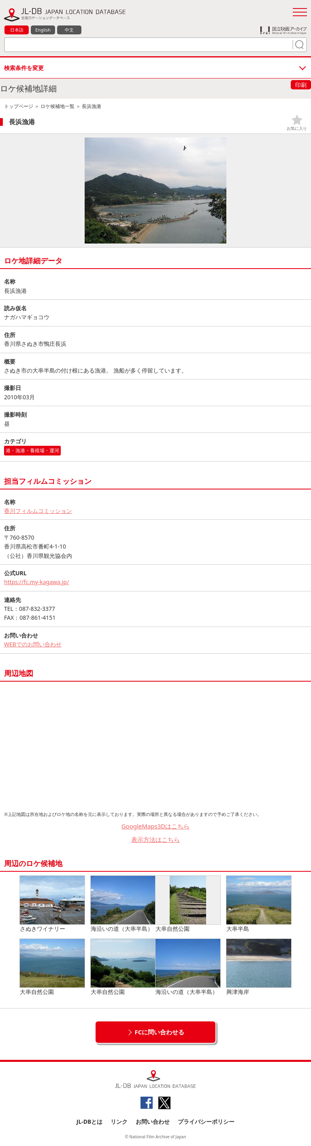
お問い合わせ (153, 1121)
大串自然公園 (188, 904)
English (42, 30)
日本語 (16, 30)
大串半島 (258, 904)
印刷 (301, 85)
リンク (119, 1121)
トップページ (18, 106)
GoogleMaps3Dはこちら (155, 826)
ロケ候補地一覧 (57, 106)
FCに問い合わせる (160, 1032)
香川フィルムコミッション (38, 511)
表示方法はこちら (155, 839)
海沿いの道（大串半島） (123, 904)
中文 (69, 30)
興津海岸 (258, 967)
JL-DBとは (90, 1121)
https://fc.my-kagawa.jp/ (36, 582)
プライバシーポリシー (206, 1121)
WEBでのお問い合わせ (33, 644)
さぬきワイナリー (52, 904)
